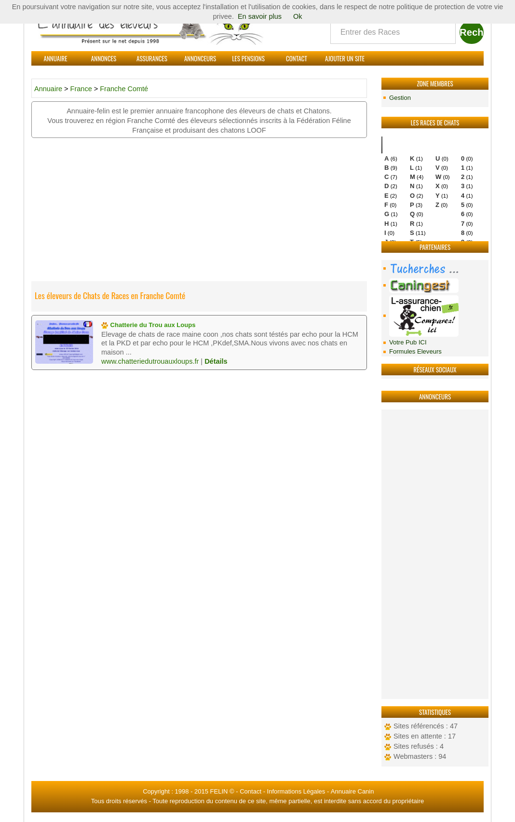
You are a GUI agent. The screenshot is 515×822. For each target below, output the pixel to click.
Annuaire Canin (352, 791)
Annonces (103, 58)
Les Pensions (248, 58)
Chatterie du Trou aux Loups (148, 325)
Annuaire (56, 58)
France (82, 89)
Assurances (151, 58)
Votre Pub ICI (408, 342)
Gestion (400, 97)
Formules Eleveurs (415, 351)
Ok (297, 16)
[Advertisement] (434, 554)
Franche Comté (124, 89)
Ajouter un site (345, 58)
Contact (296, 58)
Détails (216, 361)
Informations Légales (296, 791)
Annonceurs (200, 58)
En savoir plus (260, 16)
